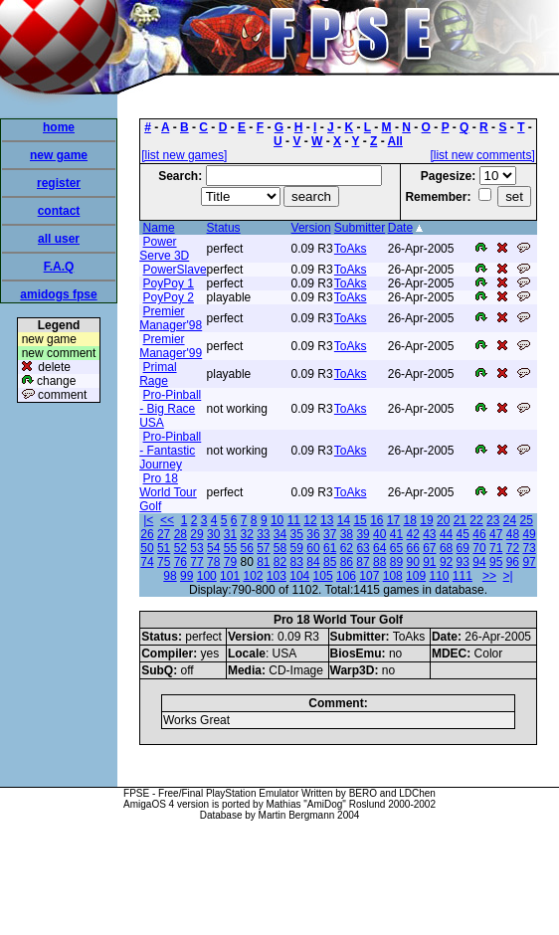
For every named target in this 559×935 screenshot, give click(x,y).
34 (280, 534)
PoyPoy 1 (168, 283)
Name (159, 228)
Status (224, 228)
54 (213, 548)
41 (396, 534)
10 (277, 520)
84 (312, 562)
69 (463, 548)
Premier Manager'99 (170, 346)
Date (400, 228)
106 (346, 576)
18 (410, 520)
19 (426, 520)
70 (478, 548)
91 (429, 562)
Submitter (359, 228)
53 (196, 548)
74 (146, 562)
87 (362, 562)
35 (296, 534)
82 (280, 562)
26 (146, 534)
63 (362, 548)
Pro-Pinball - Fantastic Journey (170, 450)
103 (276, 576)
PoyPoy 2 (168, 297)
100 (207, 576)
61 (329, 548)
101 (230, 576)
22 (475, 520)
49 (528, 534)
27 (163, 534)
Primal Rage (157, 374)
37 (329, 534)
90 (412, 562)
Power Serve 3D (164, 249)
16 (376, 520)
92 (446, 562)
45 (463, 534)
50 (146, 548)
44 (446, 534)
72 (512, 548)
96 (512, 562)
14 (343, 520)
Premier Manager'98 (170, 318)
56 (246, 548)
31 (230, 534)
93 (463, 562)
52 (180, 548)
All (395, 141)
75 (163, 562)
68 (446, 548)
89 (396, 562)
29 (196, 534)
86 (346, 562)
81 (263, 562)
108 (393, 576)
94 (478, 562)
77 (196, 562)
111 (462, 576)
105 (323, 576)
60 (312, 548)
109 (416, 576)
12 (309, 520)
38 (346, 534)
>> (489, 576)
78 (213, 562)
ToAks (350, 249)
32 (246, 534)
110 (439, 576)
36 (312, 534)
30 (213, 534)
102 (253, 576)
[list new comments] (482, 155)
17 (393, 520)
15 (359, 520)
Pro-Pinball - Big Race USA (170, 409)
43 (429, 534)
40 (379, 534)
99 (186, 576)
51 (163, 548)
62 (346, 548)
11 (293, 520)
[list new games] (184, 155)
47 (495, 534)
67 (429, 548)
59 (296, 548)
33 (263, 534)
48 (512, 534)
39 (362, 534)
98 (169, 576)
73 (528, 548)
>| (508, 576)
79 (230, 562)
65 (396, 548)
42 (412, 534)
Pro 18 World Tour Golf (168, 492)
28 (180, 534)
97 (528, 562)
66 (412, 548)
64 (379, 548)
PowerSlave (175, 270)
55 (230, 548)
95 (495, 562)
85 (329, 562)
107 (369, 576)
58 (280, 548)
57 (263, 548)
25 (525, 520)
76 (180, 562)
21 (460, 520)
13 (326, 520)
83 (296, 562)
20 (443, 520)
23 (492, 520)
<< (167, 520)
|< (148, 520)
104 (299, 576)
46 (478, 534)
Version (311, 228)
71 (495, 548)
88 (379, 562)
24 (509, 520)
